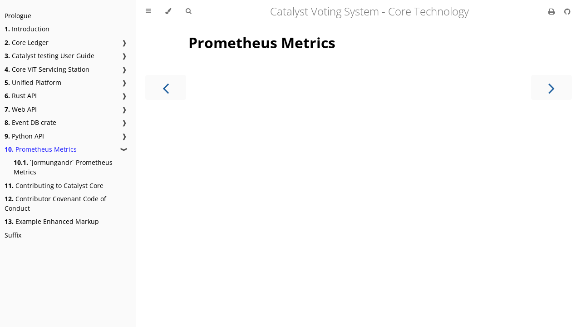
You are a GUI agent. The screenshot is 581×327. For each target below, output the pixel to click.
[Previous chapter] (165, 87)
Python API (24, 136)
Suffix (13, 235)
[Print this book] (553, 11)
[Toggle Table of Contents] (148, 11)
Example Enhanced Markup (52, 221)
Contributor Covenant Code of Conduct (55, 203)
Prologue (18, 15)
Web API (21, 109)
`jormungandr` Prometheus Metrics (63, 167)
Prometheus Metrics (41, 149)
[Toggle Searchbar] (188, 11)
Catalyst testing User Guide (49, 55)
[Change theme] (168, 11)
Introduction (27, 29)
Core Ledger (27, 42)
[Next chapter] (551, 87)
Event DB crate (30, 122)
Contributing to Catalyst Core (54, 185)
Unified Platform (33, 82)
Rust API (21, 95)
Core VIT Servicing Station (47, 69)
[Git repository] (567, 11)
